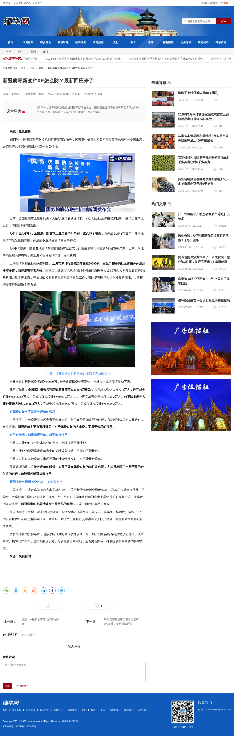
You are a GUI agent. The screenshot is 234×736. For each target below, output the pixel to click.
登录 (7, 686)
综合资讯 (45, 42)
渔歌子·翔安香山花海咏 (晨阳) (198, 93)
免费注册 (226, 2)
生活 (150, 42)
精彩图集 (168, 42)
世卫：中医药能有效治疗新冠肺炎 (40, 621)
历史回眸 (203, 42)
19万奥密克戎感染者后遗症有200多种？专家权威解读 (121, 621)
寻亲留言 (221, 42)
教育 (133, 42)
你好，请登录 (210, 2)
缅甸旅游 (98, 42)
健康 (45, 51)
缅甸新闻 (28, 42)
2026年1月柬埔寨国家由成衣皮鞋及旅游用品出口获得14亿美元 (84, 58)
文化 (115, 42)
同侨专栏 (185, 42)
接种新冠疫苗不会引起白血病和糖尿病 (204, 300)
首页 (10, 42)
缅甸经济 (80, 42)
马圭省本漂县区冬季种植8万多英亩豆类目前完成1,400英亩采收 (166, 58)
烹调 (33, 51)
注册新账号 (23, 686)
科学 (8, 51)
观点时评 (63, 42)
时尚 (21, 51)
